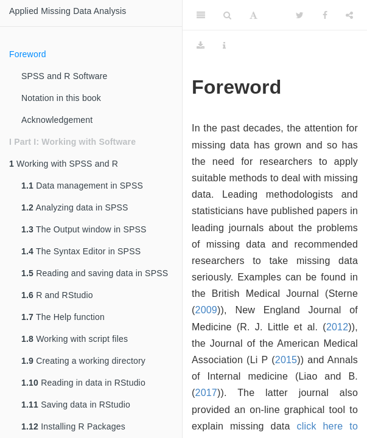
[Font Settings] (253, 15)
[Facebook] (325, 15)
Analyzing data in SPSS (74, 207)
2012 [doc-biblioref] (337, 327)
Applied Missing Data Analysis (68, 11)
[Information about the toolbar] (224, 45)
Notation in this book (61, 98)
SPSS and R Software (64, 76)
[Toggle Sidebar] (200, 15)
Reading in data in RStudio (83, 383)
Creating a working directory (83, 361)
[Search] (227, 15)
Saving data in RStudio (75, 404)
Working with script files (74, 339)
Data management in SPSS (82, 185)
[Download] (200, 45)
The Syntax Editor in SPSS (81, 251)
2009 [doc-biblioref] (206, 310)
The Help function (63, 317)
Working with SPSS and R (63, 164)
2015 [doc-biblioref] (286, 360)
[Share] (349, 15)
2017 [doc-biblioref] (206, 393)
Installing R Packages (73, 426)
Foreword (27, 54)
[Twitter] (300, 15)
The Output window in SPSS (84, 229)
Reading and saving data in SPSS (94, 273)
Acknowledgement (57, 120)
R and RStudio (57, 295)
